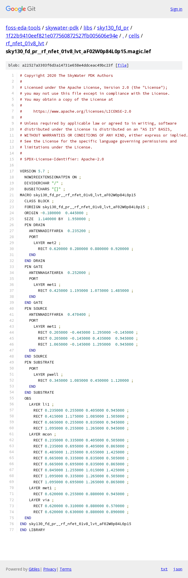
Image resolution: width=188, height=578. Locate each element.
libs (87, 27)
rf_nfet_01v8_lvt (25, 43)
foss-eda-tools (23, 27)
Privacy (49, 569)
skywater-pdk (62, 27)
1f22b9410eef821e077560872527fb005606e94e (62, 35)
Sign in (176, 9)
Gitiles (34, 569)
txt (164, 568)
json (177, 568)
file (122, 65)
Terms (66, 569)
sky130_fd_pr (113, 27)
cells (134, 35)
